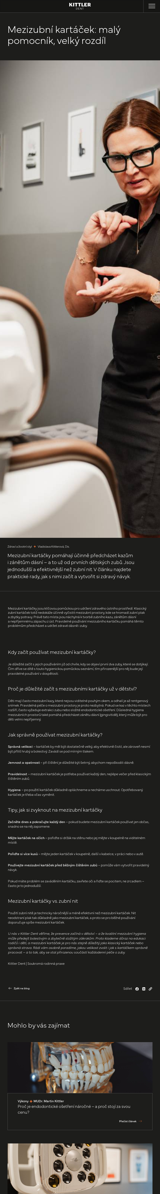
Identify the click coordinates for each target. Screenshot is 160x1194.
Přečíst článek (127, 1121)
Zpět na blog (22, 988)
